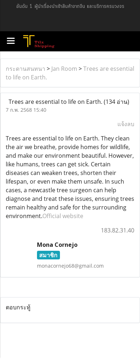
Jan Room (64, 69)
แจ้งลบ (125, 124)
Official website (62, 216)
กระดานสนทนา (25, 69)
